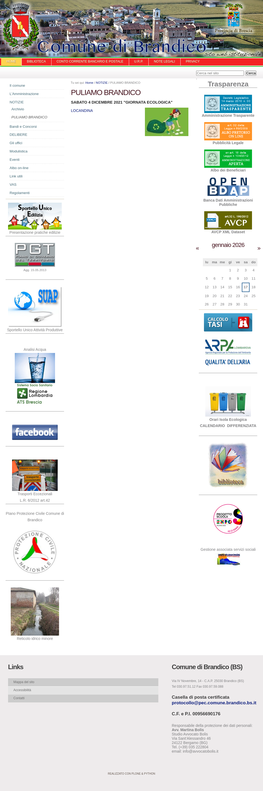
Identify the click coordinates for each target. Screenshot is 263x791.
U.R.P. (138, 61)
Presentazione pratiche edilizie (34, 232)
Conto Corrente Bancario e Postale (90, 61)
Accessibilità (22, 690)
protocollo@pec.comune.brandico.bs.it (214, 702)
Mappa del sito (23, 682)
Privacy (193, 61)
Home (11, 61)
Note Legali (164, 61)
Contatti (18, 698)
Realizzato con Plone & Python (131, 773)
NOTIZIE (102, 82)
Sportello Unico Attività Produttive (35, 330)
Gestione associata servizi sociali (227, 549)
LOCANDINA (82, 110)
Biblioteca (36, 61)
